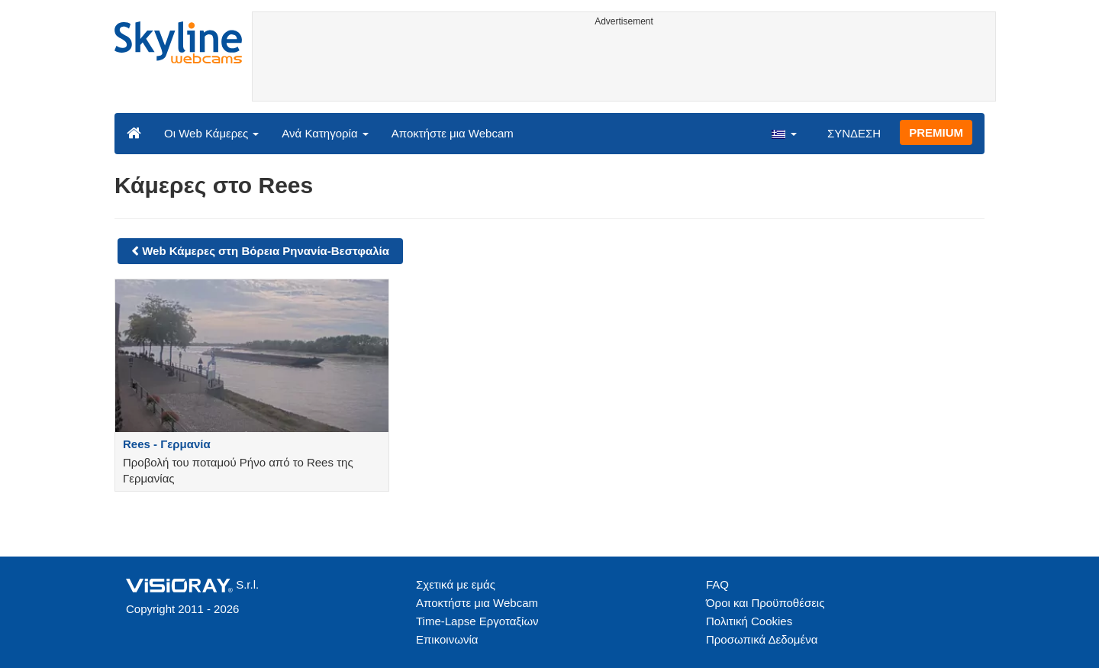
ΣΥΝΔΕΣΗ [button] (854, 133)
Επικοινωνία (447, 639)
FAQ (717, 584)
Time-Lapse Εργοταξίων (477, 621)
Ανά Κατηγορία (325, 133)
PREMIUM (936, 132)
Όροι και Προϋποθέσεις (765, 602)
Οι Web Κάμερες (211, 133)
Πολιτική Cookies (749, 621)
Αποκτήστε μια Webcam (453, 133)
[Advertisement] (624, 66)
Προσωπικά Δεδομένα (761, 639)
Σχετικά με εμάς (455, 584)
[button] (783, 133)
